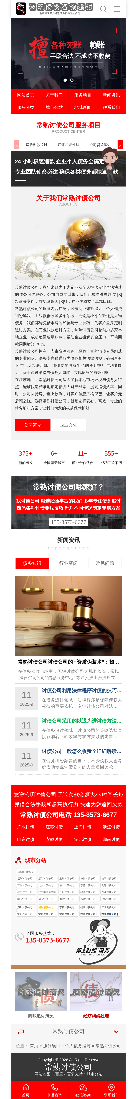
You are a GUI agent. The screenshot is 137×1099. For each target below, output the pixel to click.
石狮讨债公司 (87, 898)
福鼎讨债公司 (109, 898)
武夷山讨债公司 (47, 892)
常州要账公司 (24, 914)
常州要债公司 (45, 914)
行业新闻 (68, 563)
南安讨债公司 (24, 898)
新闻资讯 (111, 95)
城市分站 (54, 107)
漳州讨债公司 (87, 878)
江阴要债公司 (109, 907)
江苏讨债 (54, 827)
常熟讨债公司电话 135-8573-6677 (68, 815)
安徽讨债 (54, 839)
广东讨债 (25, 827)
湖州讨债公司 (24, 907)
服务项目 (82, 95)
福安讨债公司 (45, 898)
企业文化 (68, 425)
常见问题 (105, 563)
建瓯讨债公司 (24, 892)
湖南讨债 (111, 839)
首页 (34, 1045)
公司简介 (32, 425)
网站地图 (42, 1074)
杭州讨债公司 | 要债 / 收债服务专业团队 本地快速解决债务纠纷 (110, 915)
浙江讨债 (111, 827)
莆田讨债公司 (66, 885)
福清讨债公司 (87, 892)
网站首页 (25, 95)
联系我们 (111, 107)
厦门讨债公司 (45, 878)
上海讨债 (82, 827)
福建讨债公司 (25, 871)
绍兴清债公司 (45, 907)
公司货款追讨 (100, 145)
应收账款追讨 (36, 145)
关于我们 (54, 95)
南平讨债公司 (109, 878)
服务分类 (25, 107)
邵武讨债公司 (66, 898)
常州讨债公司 (66, 914)
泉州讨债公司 (66, 878)
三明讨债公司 (24, 885)
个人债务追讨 (78, 1045)
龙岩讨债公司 (45, 885)
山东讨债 (25, 839)
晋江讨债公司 (109, 892)
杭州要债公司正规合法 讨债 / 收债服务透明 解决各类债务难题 (89, 915)
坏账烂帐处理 (68, 145)
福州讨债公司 (24, 878)
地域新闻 (82, 107)
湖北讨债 (82, 839)
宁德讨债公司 (87, 885)
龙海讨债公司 (109, 885)
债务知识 (32, 563)
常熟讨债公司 (108, 1045)
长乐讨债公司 (66, 892)
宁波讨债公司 (66, 907)
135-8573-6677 (68, 522)
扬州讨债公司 (87, 907)
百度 (59, 1074)
